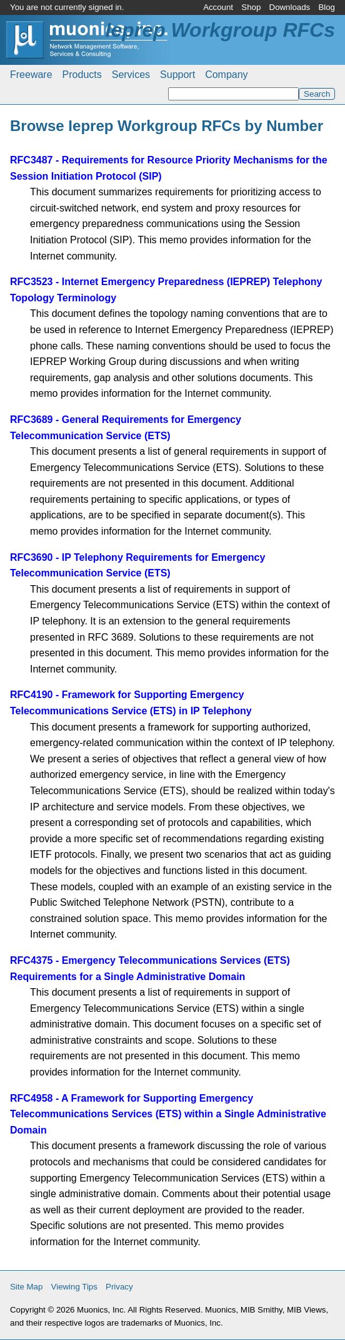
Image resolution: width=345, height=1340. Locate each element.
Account (218, 7)
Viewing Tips (74, 1286)
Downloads (290, 7)
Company (226, 74)
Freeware (31, 74)
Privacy (119, 1286)
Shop (251, 7)
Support (177, 74)
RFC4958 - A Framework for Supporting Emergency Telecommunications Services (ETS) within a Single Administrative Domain (168, 1114)
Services (131, 74)
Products (82, 74)
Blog (326, 7)
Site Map (26, 1286)
